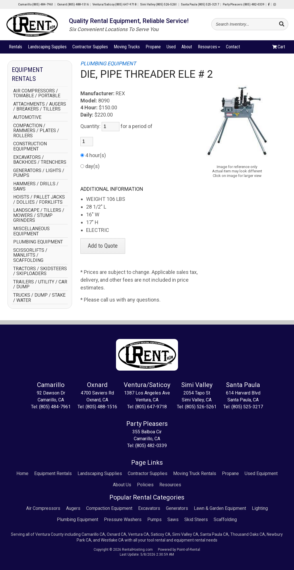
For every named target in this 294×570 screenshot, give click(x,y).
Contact (233, 48)
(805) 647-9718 (151, 406)
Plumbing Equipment (77, 519)
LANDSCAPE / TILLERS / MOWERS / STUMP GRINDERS (38, 215)
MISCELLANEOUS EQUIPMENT (31, 231)
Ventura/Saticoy (114, 4)
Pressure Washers (123, 519)
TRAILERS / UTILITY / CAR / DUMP (40, 284)
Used (171, 48)
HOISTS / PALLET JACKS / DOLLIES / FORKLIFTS (39, 200)
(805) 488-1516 (101, 406)
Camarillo (35, 4)
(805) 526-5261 (200, 406)
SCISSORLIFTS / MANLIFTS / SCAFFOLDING (30, 255)
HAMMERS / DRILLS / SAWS (36, 186)
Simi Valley (158, 4)
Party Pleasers (243, 4)
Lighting (260, 508)
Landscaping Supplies (47, 48)
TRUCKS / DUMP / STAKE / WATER (39, 298)
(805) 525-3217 (247, 406)
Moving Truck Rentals (194, 473)
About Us (122, 484)
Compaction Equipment (109, 508)
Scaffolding (225, 519)
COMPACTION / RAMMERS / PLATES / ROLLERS (36, 130)
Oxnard (73, 4)
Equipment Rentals (53, 473)
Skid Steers (196, 519)
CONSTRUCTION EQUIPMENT (30, 146)
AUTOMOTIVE (27, 117)
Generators (177, 508)
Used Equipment (261, 473)
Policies (145, 484)
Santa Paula (200, 4)
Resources (209, 48)
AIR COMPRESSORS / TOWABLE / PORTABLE (36, 93)
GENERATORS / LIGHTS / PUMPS (38, 173)
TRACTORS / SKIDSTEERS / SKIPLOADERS (40, 271)
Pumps (154, 519)
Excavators (149, 508)
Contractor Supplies (90, 48)
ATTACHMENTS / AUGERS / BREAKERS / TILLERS (39, 107)
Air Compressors (43, 508)
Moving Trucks (127, 48)
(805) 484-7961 (55, 406)
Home (22, 473)
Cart (278, 48)
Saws (173, 519)
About (186, 48)
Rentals (15, 48)
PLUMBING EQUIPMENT (38, 242)
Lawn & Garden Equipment (220, 508)
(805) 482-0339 (151, 445)
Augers (73, 508)
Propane (153, 48)
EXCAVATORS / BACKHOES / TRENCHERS (39, 160)
